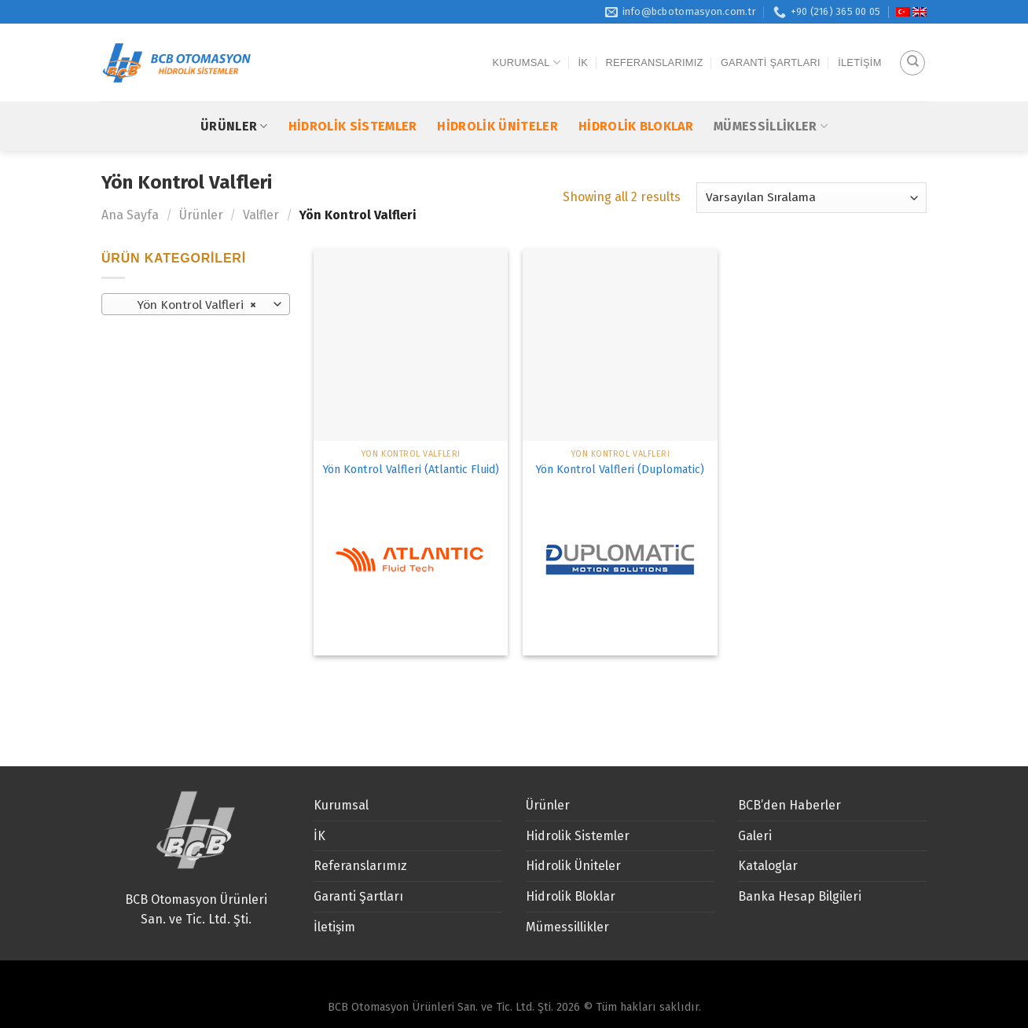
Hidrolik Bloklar (635, 97)
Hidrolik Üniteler (497, 97)
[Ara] (912, 48)
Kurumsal (527, 48)
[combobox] (195, 304)
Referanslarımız (654, 47)
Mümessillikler (771, 97)
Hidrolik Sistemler (352, 97)
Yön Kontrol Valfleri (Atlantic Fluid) (410, 469)
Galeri (755, 835)
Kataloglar (768, 865)
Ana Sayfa (130, 214)
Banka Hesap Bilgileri (799, 896)
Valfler (261, 214)
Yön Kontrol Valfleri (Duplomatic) (619, 469)
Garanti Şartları (771, 47)
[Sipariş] (811, 197)
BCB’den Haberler (789, 805)
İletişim (859, 47)
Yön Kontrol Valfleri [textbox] (187, 305)
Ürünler (234, 97)
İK (583, 47)
